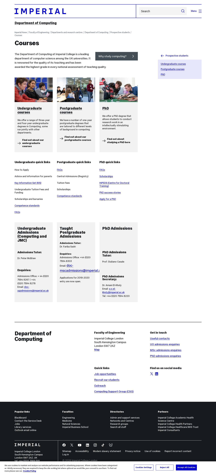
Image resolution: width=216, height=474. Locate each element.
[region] (108, 467)
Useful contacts (160, 338)
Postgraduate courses (172, 69)
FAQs (17, 212)
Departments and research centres (67, 32)
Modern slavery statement (107, 451)
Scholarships (106, 176)
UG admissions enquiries (165, 344)
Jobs (17, 423)
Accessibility (82, 451)
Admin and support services (125, 417)
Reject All (164, 467)
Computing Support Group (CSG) (114, 391)
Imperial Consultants (169, 430)
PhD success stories (110, 192)
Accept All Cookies (186, 467)
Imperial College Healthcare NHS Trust (178, 427)
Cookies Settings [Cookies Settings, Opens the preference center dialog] (144, 467)
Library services (23, 427)
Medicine (67, 420)
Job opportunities (105, 374)
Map (97, 349)
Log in (65, 454)
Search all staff (118, 427)
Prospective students (120, 32)
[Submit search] (183, 11)
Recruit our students (106, 379)
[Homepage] (75, 11)
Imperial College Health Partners (175, 423)
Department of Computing (36, 23)
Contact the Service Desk (28, 420)
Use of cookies (152, 451)
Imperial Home (21, 32)
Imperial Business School (75, 427)
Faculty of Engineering (39, 32)
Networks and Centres (122, 420)
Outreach (100, 385)
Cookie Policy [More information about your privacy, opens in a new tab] (29, 471)
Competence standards (27, 205)
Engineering (68, 417)
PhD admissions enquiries (165, 356)
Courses (18, 35)
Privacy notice (132, 451)
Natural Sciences (71, 423)
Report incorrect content (178, 451)
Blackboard (20, 417)
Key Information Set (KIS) (28, 182)
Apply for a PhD (107, 199)
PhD (163, 74)
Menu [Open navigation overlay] (196, 11)
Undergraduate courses (173, 63)
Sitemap (66, 451)
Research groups (119, 423)
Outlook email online (25, 430)
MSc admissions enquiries (165, 350)
